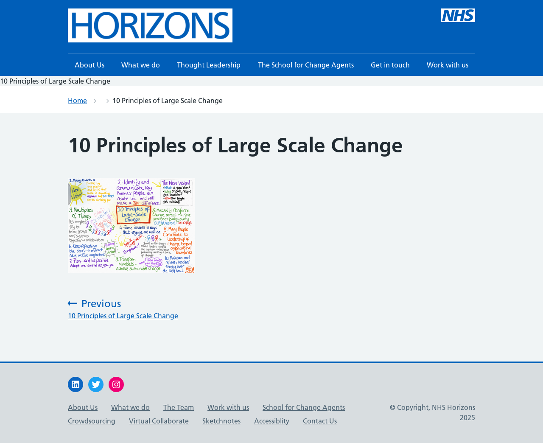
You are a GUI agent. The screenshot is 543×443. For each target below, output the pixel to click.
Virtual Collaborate (159, 421)
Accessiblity (271, 421)
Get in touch (390, 65)
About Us (89, 65)
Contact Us (320, 421)
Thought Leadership (209, 65)
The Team (178, 407)
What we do (140, 65)
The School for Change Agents (306, 65)
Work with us (447, 65)
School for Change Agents (304, 407)
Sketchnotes (221, 421)
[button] (150, 25)
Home (77, 100)
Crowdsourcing (91, 421)
